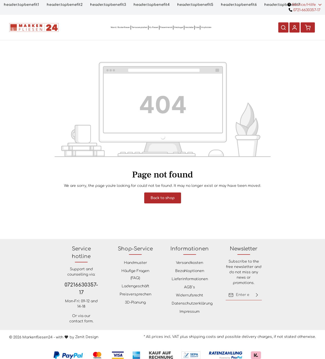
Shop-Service (135, 249)
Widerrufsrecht (189, 295)
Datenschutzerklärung (192, 303)
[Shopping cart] (308, 27)
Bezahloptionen (189, 271)
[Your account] (294, 27)
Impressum (190, 311)
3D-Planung (135, 302)
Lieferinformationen (190, 279)
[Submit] (257, 295)
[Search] (283, 27)
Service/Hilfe (304, 5)
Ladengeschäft (135, 286)
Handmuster (135, 263)
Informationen (189, 249)
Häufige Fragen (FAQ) (135, 274)
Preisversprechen (135, 294)
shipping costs (202, 337)
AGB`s (189, 287)
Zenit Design (86, 337)
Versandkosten (189, 263)
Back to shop (163, 198)
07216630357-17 (81, 288)
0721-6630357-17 (304, 10)
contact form (81, 321)
